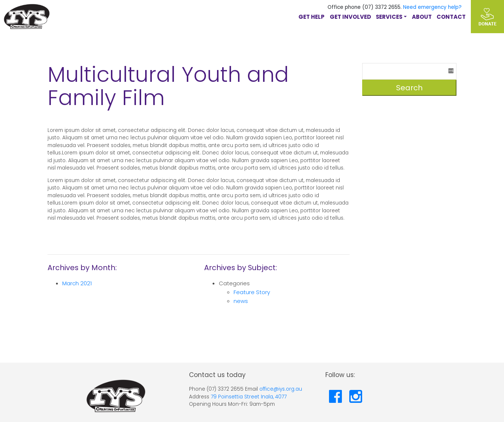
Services (389, 17)
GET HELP (311, 17)
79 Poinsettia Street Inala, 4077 (249, 396)
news (241, 301)
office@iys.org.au (280, 389)
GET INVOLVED (350, 17)
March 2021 (77, 283)
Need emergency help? (432, 7)
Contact (451, 17)
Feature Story (252, 292)
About (422, 17)
